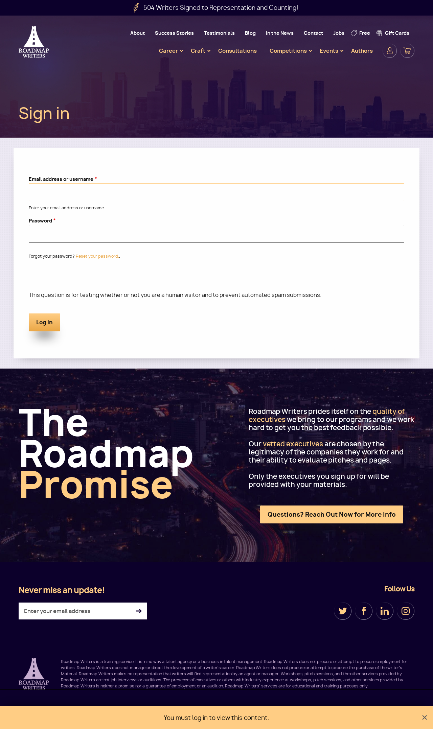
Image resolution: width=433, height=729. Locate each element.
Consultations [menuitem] (237, 50)
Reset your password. (97, 256)
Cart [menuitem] (407, 51)
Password (40, 220)
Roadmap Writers (34, 42)
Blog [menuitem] (250, 33)
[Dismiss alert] (424, 717)
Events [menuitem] (329, 50)
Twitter (342, 611)
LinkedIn (384, 611)
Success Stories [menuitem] (174, 33)
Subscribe (139, 611)
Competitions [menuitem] (288, 50)
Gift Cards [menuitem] (397, 33)
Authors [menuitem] (362, 50)
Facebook (363, 611)
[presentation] (80, 278)
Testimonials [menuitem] (219, 33)
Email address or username (61, 179)
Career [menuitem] (168, 50)
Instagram (405, 611)
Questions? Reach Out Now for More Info (332, 514)
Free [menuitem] (364, 33)
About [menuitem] (137, 33)
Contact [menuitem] (313, 33)
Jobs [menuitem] (338, 33)
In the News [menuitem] (280, 33)
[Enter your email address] (83, 611)
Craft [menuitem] (198, 50)
